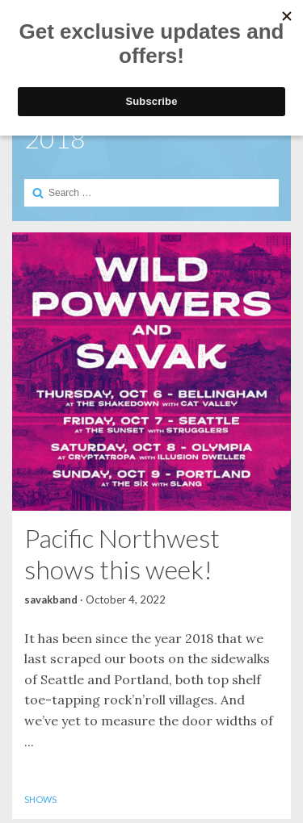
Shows (40, 799)
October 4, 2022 (126, 599)
